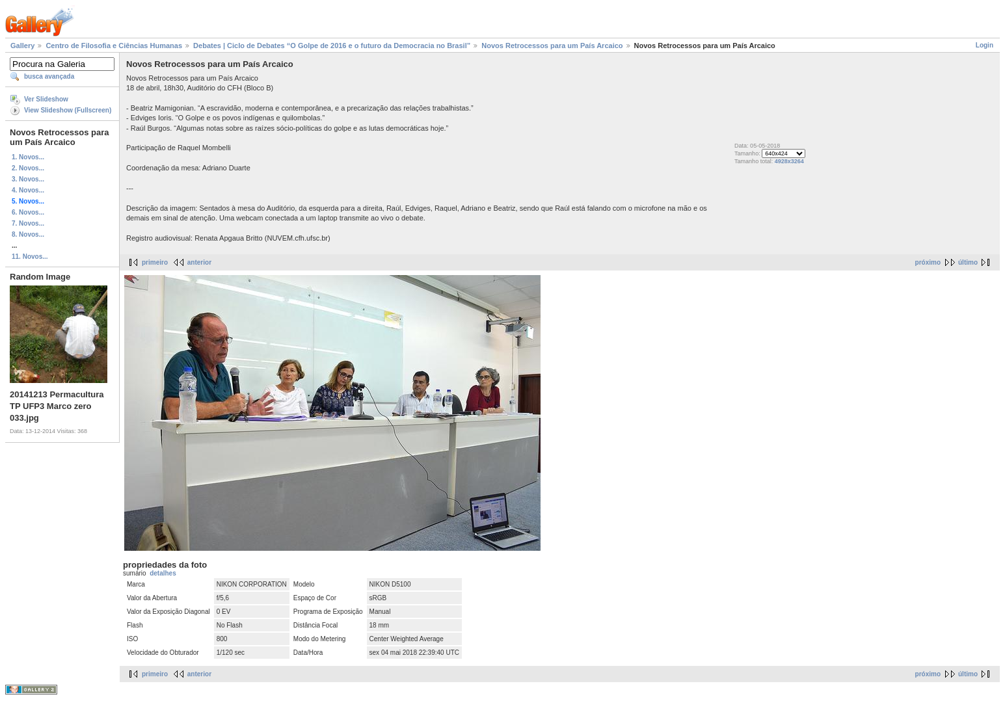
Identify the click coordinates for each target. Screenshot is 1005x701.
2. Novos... (28, 168)
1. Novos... (28, 157)
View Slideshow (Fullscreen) (67, 110)
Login (984, 45)
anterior (199, 262)
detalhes (163, 573)
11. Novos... (30, 256)
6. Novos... (28, 212)
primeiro (155, 262)
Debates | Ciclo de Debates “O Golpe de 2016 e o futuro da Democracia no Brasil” (331, 45)
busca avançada (49, 76)
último (968, 262)
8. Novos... (28, 234)
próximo (928, 262)
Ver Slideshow (46, 99)
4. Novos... (28, 190)
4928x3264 (789, 161)
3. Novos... (28, 179)
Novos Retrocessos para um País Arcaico (552, 45)
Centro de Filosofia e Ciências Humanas (114, 45)
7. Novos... (28, 223)
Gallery (22, 45)
